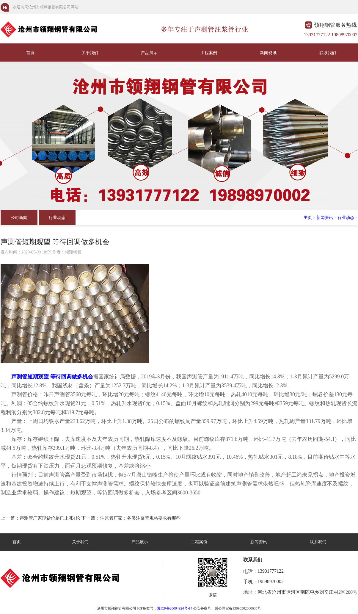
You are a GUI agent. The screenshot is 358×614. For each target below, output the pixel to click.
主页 (308, 217)
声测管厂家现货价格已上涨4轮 (50, 518)
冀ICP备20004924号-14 (174, 608)
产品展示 (149, 53)
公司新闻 (19, 217)
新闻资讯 (268, 53)
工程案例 (208, 53)
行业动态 (57, 217)
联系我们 (327, 53)
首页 (30, 53)
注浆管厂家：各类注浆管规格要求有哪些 (140, 518)
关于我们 (89, 53)
